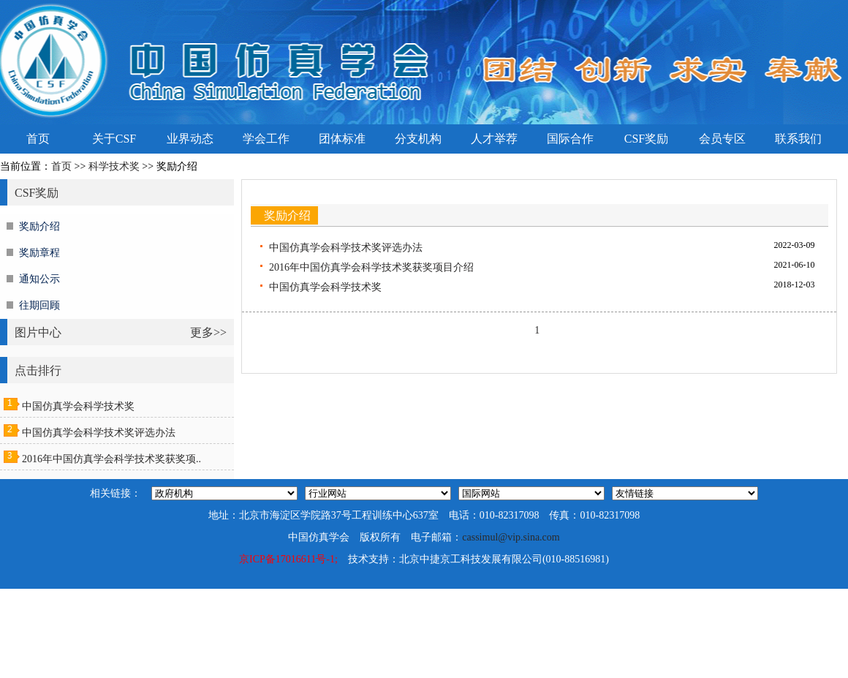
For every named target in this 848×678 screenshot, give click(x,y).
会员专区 (722, 138)
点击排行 (38, 370)
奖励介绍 (39, 226)
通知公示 (39, 279)
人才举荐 (494, 138)
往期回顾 (39, 305)
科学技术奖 (114, 166)
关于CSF (114, 138)
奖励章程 (39, 252)
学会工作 (266, 138)
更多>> (208, 332)
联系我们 (798, 138)
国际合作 (570, 138)
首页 (38, 138)
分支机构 (418, 138)
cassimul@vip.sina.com (510, 537)
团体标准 (342, 138)
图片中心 (38, 332)
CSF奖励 (646, 138)
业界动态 (190, 138)
